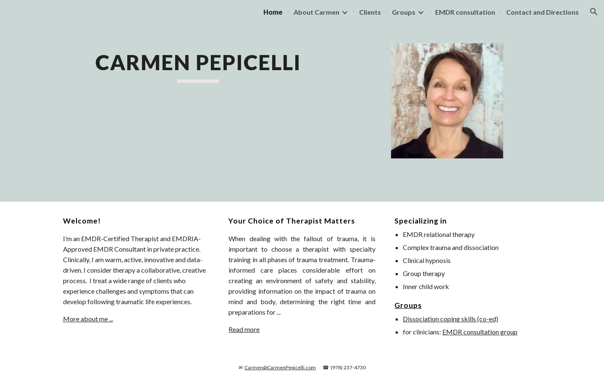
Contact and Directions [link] (542, 12)
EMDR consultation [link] (465, 12)
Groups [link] (403, 12)
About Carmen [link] (316, 12)
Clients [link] (370, 12)
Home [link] (273, 12)
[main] (198, 66)
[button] (594, 12)
